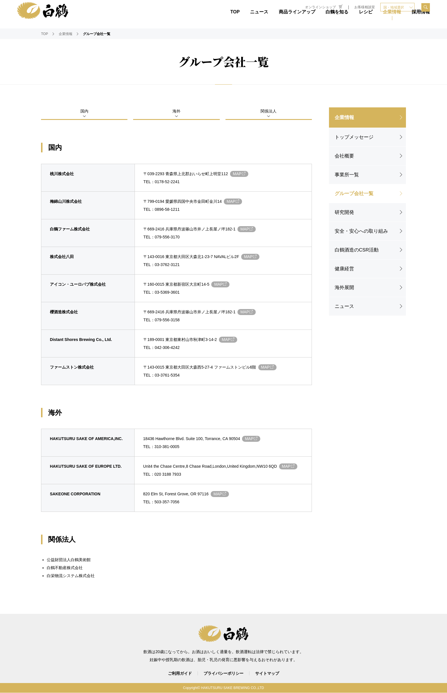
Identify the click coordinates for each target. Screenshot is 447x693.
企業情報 (392, 19)
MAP (240, 174)
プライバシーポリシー (223, 674)
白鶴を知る (337, 19)
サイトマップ (267, 674)
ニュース (259, 19)
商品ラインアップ (297, 19)
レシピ (366, 19)
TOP (235, 19)
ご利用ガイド (180, 674)
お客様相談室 (364, 7)
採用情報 (421, 19)
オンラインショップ (324, 7)
